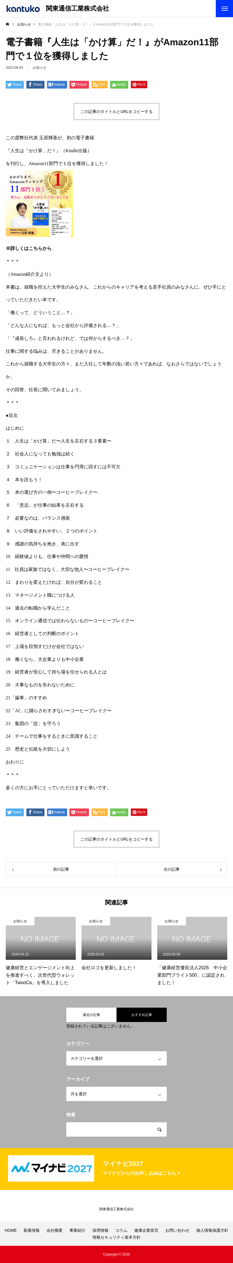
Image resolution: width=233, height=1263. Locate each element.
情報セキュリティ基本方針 (116, 1237)
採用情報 (100, 1230)
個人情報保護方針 (212, 1230)
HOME (11, 1230)
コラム (121, 1230)
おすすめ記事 (141, 1015)
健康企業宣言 (146, 1230)
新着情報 (32, 1230)
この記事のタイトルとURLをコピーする (116, 111)
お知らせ (20, 921)
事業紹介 (77, 1230)
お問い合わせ (177, 1230)
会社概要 (54, 1230)
